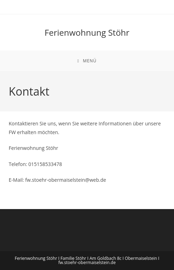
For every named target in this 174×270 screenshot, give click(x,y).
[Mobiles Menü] (87, 60)
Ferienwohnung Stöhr (87, 32)
